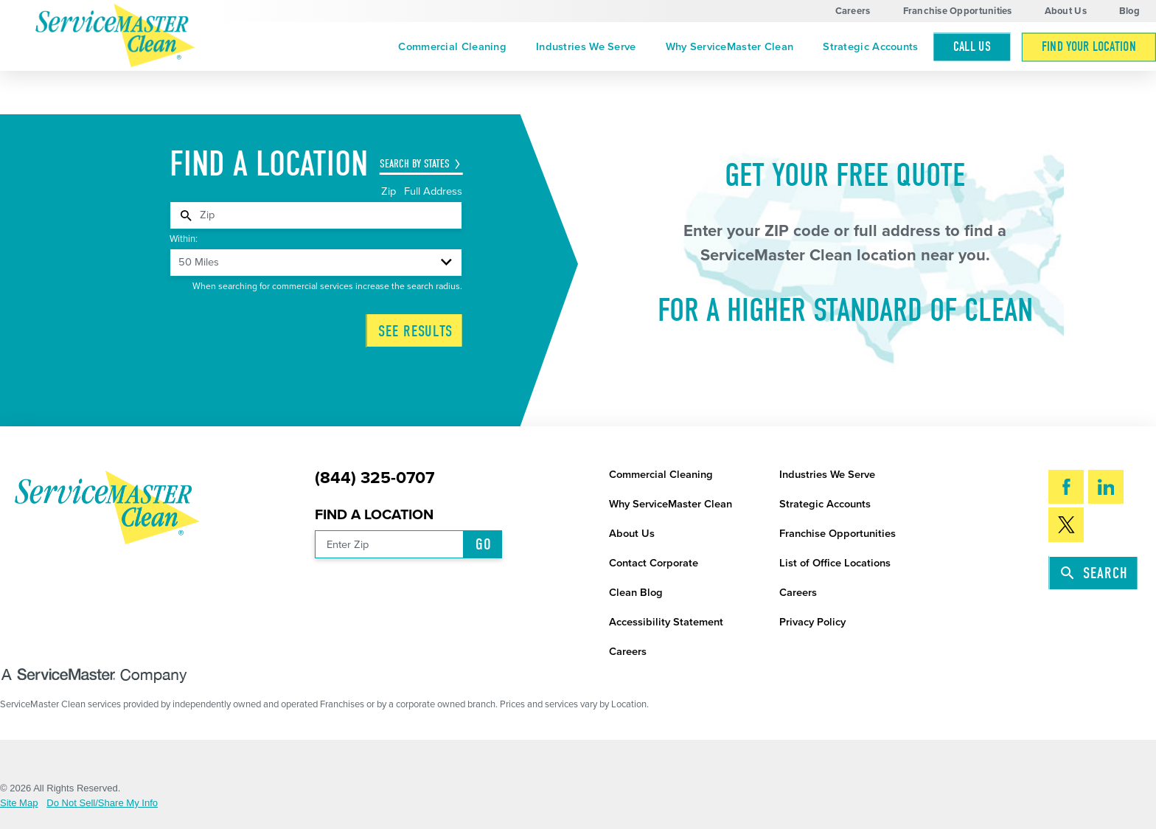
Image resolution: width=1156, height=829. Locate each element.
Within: (184, 239)
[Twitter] (1066, 524)
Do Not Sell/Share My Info (102, 803)
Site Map (19, 803)
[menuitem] (452, 47)
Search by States (415, 163)
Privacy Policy (812, 622)
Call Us (972, 47)
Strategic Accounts (870, 47)
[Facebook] (1066, 487)
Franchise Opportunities (957, 11)
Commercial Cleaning (452, 47)
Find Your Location (1089, 47)
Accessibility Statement (666, 622)
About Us (1066, 11)
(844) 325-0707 (374, 478)
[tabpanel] (316, 215)
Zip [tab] (390, 191)
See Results (415, 331)
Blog (1129, 11)
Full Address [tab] (433, 191)
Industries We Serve (586, 47)
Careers (853, 11)
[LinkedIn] (1106, 487)
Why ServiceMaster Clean (730, 47)
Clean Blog (636, 592)
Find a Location (374, 515)
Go (484, 544)
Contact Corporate (653, 563)
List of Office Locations (835, 563)
